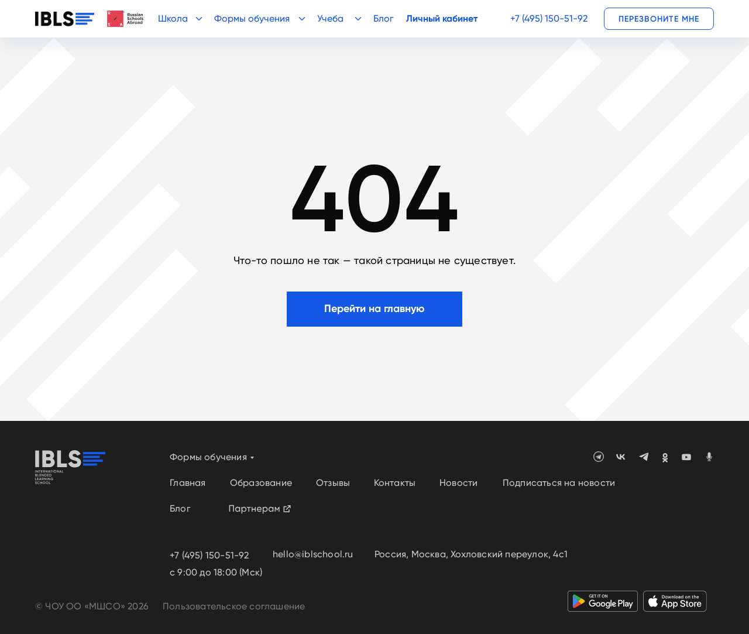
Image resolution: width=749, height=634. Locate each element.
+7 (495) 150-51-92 (548, 18)
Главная (187, 482)
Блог (383, 18)
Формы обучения (208, 456)
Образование (261, 482)
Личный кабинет (441, 18)
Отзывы (333, 482)
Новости (458, 482)
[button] (659, 19)
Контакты (395, 482)
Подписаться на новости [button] (559, 482)
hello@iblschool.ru (313, 554)
